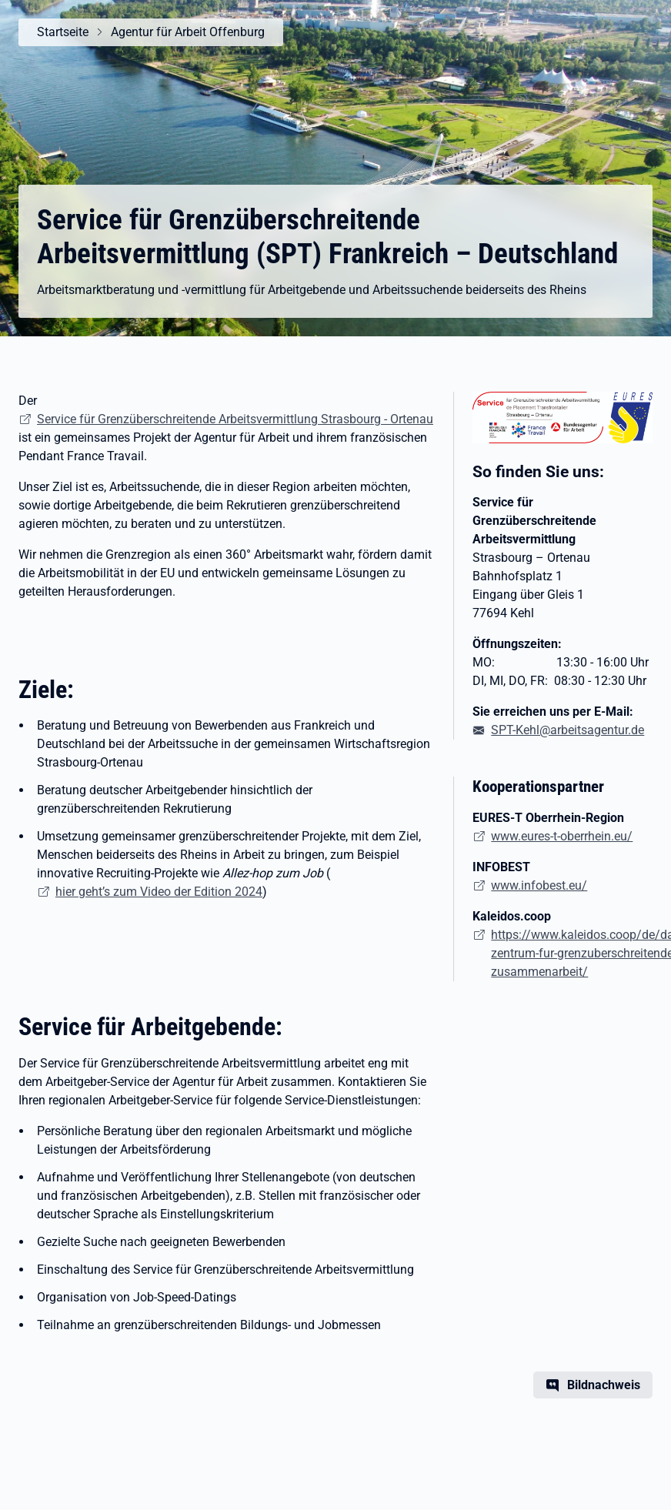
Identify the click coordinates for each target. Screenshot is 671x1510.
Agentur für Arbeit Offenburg (188, 32)
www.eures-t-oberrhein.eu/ (562, 836)
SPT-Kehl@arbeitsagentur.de (567, 730)
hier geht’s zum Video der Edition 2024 (158, 891)
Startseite (62, 32)
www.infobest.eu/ (539, 885)
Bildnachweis (603, 1385)
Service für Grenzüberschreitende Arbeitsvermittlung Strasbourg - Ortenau (235, 419)
